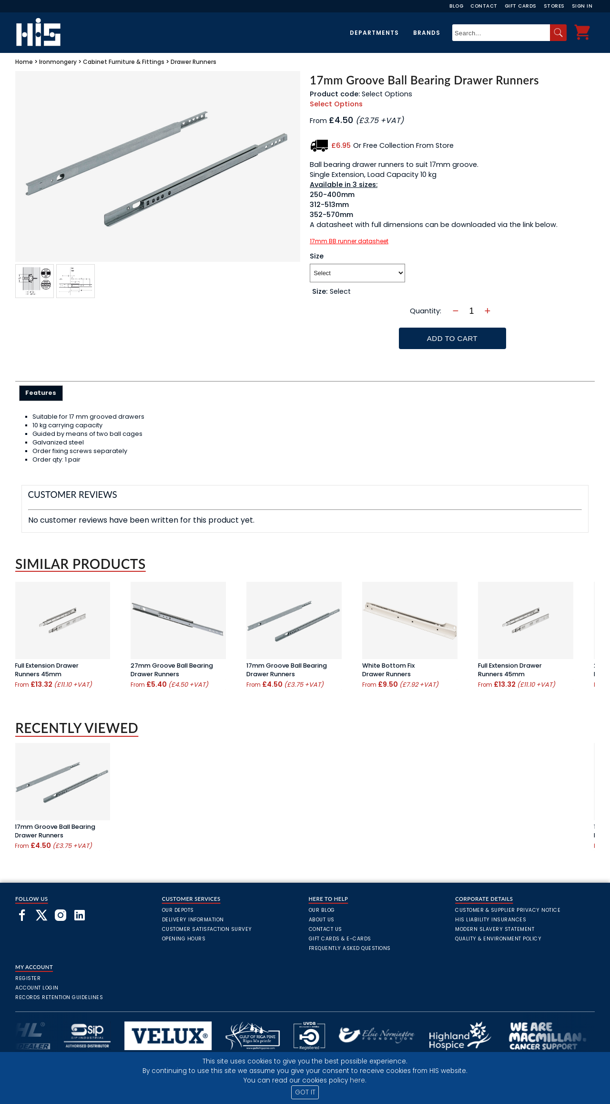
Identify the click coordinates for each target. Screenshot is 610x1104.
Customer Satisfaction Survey (207, 929)
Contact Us (325, 929)
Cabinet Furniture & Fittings (123, 62)
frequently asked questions (350, 948)
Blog (456, 6)
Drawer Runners (193, 62)
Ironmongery (58, 62)
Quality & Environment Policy (498, 938)
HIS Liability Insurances (490, 919)
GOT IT (305, 1092)
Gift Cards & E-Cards (340, 938)
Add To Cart (452, 338)
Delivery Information (193, 919)
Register (28, 978)
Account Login (37, 987)
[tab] (41, 393)
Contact (484, 6)
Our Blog (322, 910)
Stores (554, 6)
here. (358, 1080)
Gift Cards (521, 6)
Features (40, 393)
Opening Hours (184, 938)
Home (24, 62)
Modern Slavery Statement (494, 929)
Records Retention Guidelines (59, 997)
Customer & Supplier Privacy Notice (507, 910)
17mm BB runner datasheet (349, 241)
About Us (322, 919)
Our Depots (178, 910)
